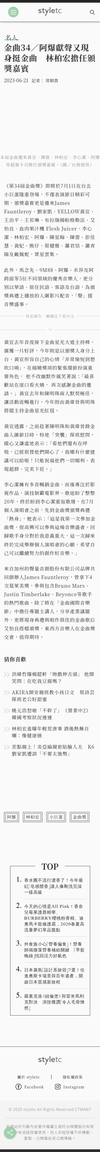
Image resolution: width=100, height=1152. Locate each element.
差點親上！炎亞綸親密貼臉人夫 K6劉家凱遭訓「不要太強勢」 (53, 750)
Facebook (29, 1087)
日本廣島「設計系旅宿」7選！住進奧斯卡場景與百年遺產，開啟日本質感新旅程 (54, 975)
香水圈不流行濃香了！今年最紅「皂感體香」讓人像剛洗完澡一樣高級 (53, 885)
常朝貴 (51, 80)
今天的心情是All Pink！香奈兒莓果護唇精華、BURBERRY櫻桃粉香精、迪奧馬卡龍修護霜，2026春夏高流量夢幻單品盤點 (54, 918)
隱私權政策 (73, 1077)
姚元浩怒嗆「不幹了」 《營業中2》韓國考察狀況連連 (51, 714)
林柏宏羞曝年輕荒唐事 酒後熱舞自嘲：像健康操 (50, 732)
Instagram (69, 1086)
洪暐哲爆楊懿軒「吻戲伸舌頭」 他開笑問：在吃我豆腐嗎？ (53, 677)
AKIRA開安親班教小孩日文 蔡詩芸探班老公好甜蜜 (53, 695)
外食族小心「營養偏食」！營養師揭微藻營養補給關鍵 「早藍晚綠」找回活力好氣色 (54, 949)
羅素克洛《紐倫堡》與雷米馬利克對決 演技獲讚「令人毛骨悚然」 (54, 1001)
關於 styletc (28, 1077)
